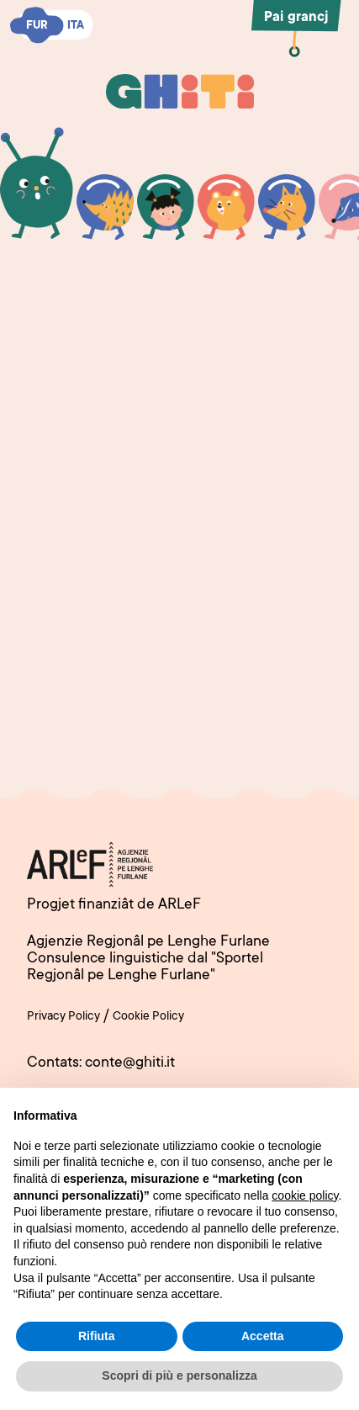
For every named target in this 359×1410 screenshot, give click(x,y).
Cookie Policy (148, 1017)
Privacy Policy (63, 1017)
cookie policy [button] (305, 1195)
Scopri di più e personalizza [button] (179, 1375)
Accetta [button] (262, 1336)
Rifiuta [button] (96, 1336)
